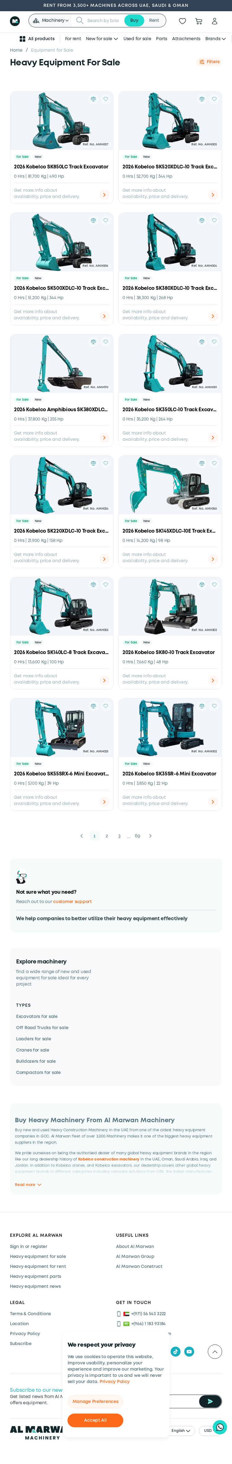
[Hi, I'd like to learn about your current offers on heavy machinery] (220, 1427)
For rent (73, 39)
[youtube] (189, 1352)
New (38, 157)
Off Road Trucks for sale (42, 1028)
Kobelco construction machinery (108, 1159)
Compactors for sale (38, 1073)
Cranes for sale (32, 1050)
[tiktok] (176, 1352)
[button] (50, 20)
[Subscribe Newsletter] (210, 1401)
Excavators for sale (37, 1017)
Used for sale (137, 39)
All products (37, 39)
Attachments (186, 39)
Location (19, 1324)
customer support (72, 902)
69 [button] (137, 835)
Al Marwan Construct (139, 1267)
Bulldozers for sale (36, 1061)
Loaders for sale (33, 1039)
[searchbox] (103, 20)
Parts (161, 39)
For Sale (22, 157)
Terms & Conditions (30, 1314)
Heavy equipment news (35, 1286)
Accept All (95, 1420)
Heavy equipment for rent (38, 1267)
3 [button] (119, 835)
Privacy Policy (115, 1382)
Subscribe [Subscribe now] (20, 1344)
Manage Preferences (95, 1402)
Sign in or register (28, 1247)
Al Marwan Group (135, 1257)
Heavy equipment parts (35, 1276)
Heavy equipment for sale (38, 1257)
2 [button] (107, 835)
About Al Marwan (135, 1247)
